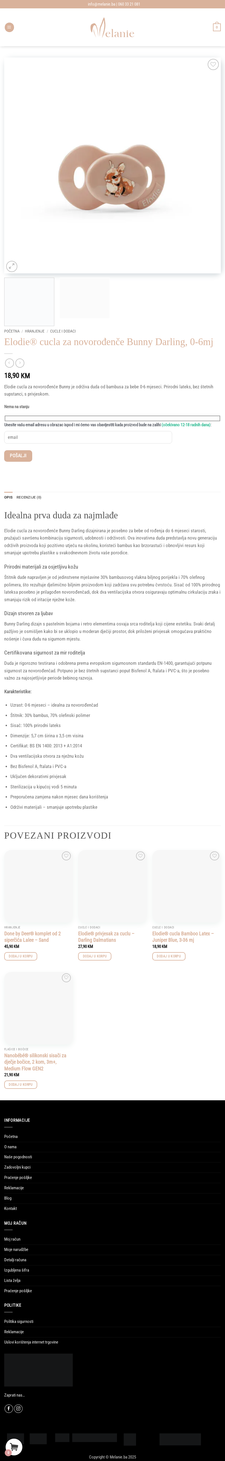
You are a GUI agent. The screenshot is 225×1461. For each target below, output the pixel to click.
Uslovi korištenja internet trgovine (31, 1342)
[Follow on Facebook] (8, 1409)
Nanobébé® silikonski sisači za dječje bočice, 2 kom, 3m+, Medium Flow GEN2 (35, 1062)
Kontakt (10, 1208)
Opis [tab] (8, 497)
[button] (9, 27)
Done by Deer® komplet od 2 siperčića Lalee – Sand (32, 937)
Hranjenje (34, 331)
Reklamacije (14, 1188)
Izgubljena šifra (16, 1270)
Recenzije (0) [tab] (29, 497)
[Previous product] (19, 362)
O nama (10, 1146)
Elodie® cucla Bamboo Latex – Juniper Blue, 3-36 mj (183, 937)
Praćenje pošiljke (18, 1177)
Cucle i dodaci (63, 331)
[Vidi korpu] (217, 27)
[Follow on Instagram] (18, 1409)
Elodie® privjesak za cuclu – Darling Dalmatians (106, 937)
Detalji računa (15, 1260)
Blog (7, 1198)
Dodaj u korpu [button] (21, 957)
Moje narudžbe (16, 1249)
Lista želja (12, 1280)
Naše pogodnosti (18, 1157)
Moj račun (12, 1239)
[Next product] (9, 362)
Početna (12, 331)
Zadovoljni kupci (17, 1167)
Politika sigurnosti (18, 1321)
